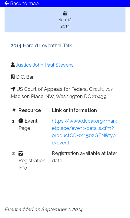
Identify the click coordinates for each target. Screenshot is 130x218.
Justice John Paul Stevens (45, 65)
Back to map (22, 3)
